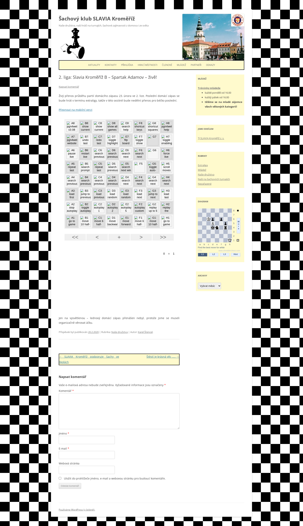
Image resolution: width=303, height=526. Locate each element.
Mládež (181, 65)
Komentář (66, 391)
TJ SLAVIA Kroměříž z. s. (211, 138)
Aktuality (94, 65)
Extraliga (203, 165)
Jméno (64, 433)
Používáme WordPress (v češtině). (77, 509)
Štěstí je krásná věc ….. (162, 356)
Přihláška (127, 65)
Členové (167, 65)
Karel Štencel (145, 332)
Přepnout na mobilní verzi (75, 110)
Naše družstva (119, 332)
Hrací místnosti (147, 65)
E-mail (64, 448)
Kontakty (111, 65)
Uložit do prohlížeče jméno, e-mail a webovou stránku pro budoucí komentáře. (115, 478)
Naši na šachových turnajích (214, 179)
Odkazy (210, 65)
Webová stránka (69, 463)
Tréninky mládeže (209, 88)
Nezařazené (204, 183)
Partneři (196, 65)
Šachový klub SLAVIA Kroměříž (97, 18)
